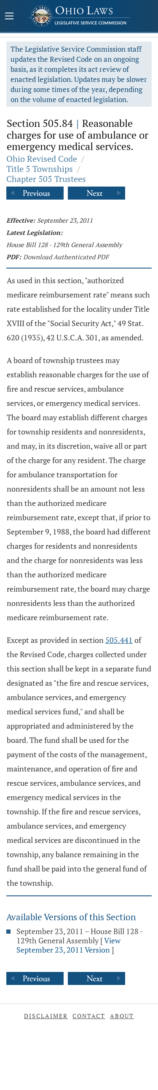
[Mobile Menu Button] (9, 17)
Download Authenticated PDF (66, 257)
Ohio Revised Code (41, 158)
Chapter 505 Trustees (46, 178)
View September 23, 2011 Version (68, 945)
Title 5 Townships (39, 168)
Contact (88, 1016)
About (122, 1016)
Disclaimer (46, 1016)
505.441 (119, 640)
